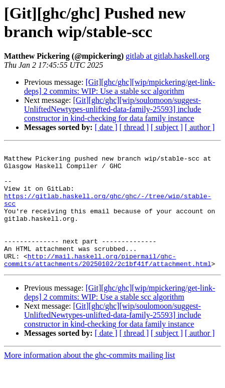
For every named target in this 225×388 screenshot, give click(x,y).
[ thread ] (134, 127)
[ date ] (106, 127)
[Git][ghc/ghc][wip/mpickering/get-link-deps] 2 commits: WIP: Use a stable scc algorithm (119, 86)
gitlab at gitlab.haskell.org (167, 56)
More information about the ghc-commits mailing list (89, 379)
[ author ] (200, 127)
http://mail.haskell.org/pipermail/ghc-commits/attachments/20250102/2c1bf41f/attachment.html (107, 283)
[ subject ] (167, 127)
